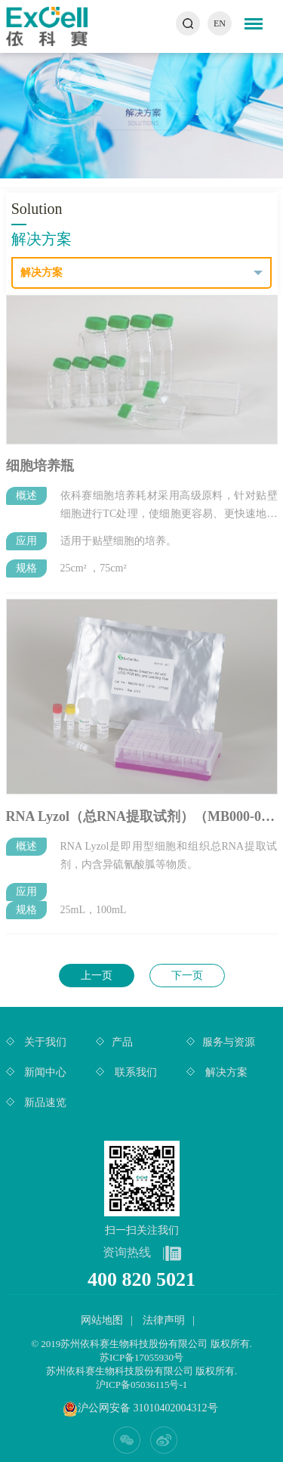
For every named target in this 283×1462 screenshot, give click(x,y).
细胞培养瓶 (40, 461)
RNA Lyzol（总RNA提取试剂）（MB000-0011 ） (142, 811)
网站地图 (102, 1320)
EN (220, 23)
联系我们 (134, 1072)
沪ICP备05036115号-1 (142, 1384)
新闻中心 (44, 1072)
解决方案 (225, 1072)
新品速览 (44, 1102)
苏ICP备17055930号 (141, 1357)
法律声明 (164, 1320)
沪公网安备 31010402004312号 (148, 1408)
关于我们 (44, 1042)
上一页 (96, 975)
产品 (122, 1042)
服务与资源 (228, 1042)
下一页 (187, 975)
